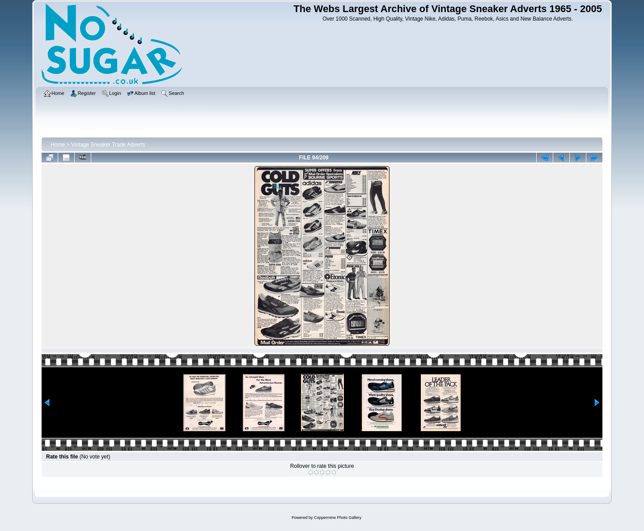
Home (58, 144)
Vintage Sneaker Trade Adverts (108, 144)
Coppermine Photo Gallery (337, 517)
